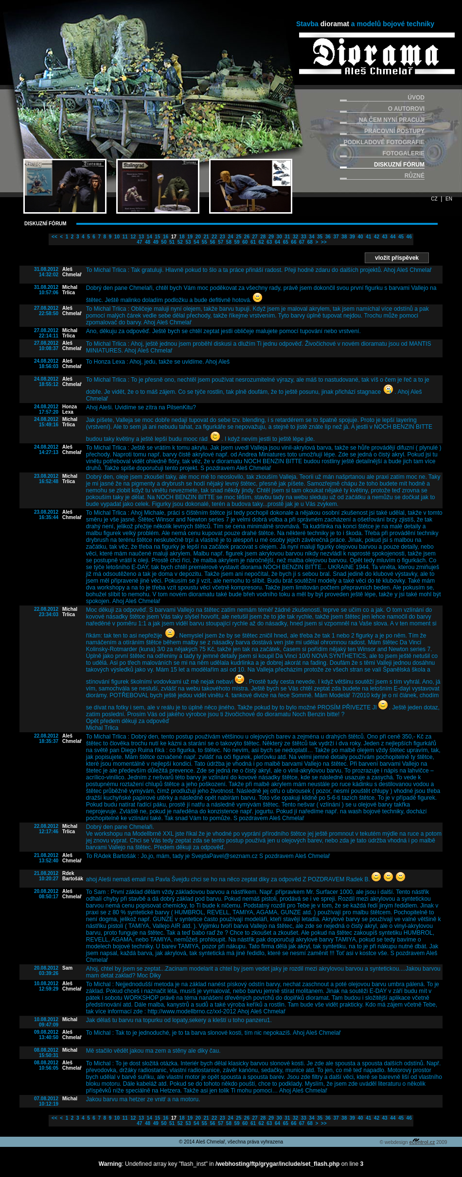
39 (351, 236)
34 (311, 236)
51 (171, 242)
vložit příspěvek (397, 257)
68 (309, 242)
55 (203, 242)
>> (323, 242)
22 (213, 236)
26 (246, 236)
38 (343, 236)
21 (205, 236)
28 (262, 236)
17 (173, 236)
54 (195, 242)
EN (448, 199)
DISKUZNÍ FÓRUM (399, 164)
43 (384, 236)
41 (367, 236)
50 (163, 242)
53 (187, 242)
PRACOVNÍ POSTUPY (394, 131)
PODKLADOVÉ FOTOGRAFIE (384, 142)
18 (181, 236)
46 (408, 236)
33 (303, 236)
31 (287, 236)
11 (124, 236)
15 (157, 236)
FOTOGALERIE (404, 153)
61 (252, 242)
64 (276, 242)
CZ (434, 199)
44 (392, 236)
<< (53, 236)
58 (228, 242)
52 (179, 242)
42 (376, 236)
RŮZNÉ (415, 175)
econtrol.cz (422, 1142)
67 (301, 242)
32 (294, 236)
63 (269, 242)
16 (164, 236)
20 (197, 236)
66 (293, 242)
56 (212, 242)
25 (237, 236)
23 (221, 236)
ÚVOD (416, 97)
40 (359, 236)
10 (116, 236)
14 (148, 236)
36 (327, 236)
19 (189, 236)
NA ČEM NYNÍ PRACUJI (392, 120)
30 (278, 236)
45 (400, 236)
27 (254, 236)
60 (244, 242)
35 (319, 236)
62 (260, 242)
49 (155, 242)
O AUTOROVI (406, 108)
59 (236, 242)
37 (335, 236)
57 (219, 242)
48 (146, 242)
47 (139, 242)
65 (285, 242)
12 (132, 236)
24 (230, 236)
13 (140, 236)
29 (270, 236)
